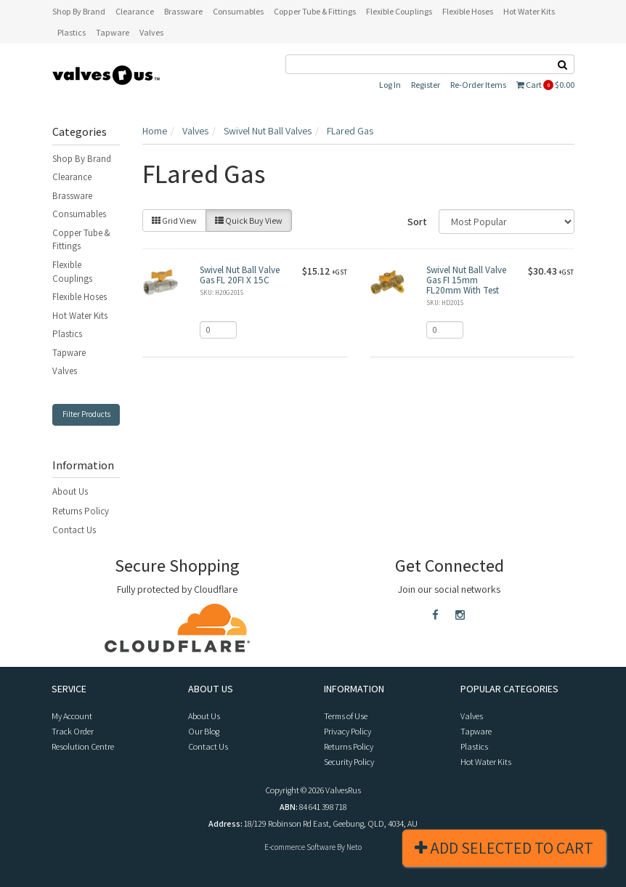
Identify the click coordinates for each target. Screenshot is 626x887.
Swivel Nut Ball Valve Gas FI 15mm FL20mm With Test (466, 280)
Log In (390, 84)
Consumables (79, 214)
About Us (70, 491)
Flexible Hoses (79, 297)
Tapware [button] (112, 32)
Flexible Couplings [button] (399, 11)
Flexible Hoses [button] (467, 11)
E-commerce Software (300, 847)
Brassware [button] (183, 11)
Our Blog (203, 731)
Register (425, 84)
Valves (64, 371)
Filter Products (86, 414)
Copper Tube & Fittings (81, 240)
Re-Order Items (478, 84)
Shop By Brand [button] (78, 11)
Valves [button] (151, 32)
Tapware (69, 353)
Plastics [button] (71, 32)
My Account (72, 715)
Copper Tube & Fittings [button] (315, 11)
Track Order (73, 731)
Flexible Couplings (72, 272)
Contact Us (74, 530)
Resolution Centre (83, 746)
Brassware (72, 196)
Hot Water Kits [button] (529, 11)
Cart (545, 84)
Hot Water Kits (79, 315)
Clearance (72, 177)
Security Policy (349, 761)
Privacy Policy (347, 731)
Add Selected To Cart (504, 848)
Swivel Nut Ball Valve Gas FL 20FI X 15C (240, 275)
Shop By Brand (81, 159)
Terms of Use (345, 715)
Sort (417, 221)
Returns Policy (80, 511)
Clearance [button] (134, 11)
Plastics (67, 334)
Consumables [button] (238, 11)
